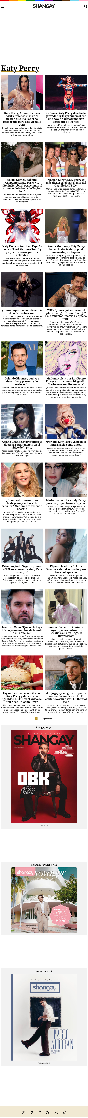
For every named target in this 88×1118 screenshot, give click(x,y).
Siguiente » (47, 719)
